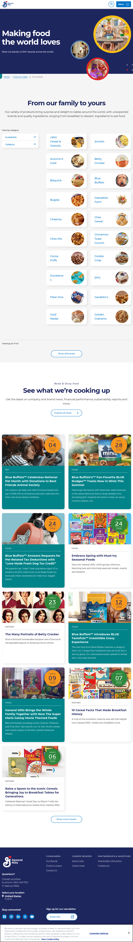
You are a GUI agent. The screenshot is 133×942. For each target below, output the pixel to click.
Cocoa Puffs (66, 259)
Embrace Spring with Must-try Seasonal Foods (99, 551)
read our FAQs (12, 887)
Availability (11, 138)
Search (111, 5)
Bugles (66, 201)
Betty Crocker (111, 162)
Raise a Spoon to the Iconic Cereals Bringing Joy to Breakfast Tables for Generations (33, 779)
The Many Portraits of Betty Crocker (33, 629)
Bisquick (66, 181)
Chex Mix (66, 240)
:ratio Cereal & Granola (66, 143)
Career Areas (78, 867)
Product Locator (54, 867)
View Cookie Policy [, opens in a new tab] (50, 939)
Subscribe (55, 918)
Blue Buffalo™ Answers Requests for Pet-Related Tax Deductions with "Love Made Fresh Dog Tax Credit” (33, 551)
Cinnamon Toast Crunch (111, 240)
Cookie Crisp (111, 259)
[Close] (129, 933)
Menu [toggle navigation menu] (123, 5)
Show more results (66, 820)
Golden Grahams (111, 318)
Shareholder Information (110, 862)
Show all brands (66, 355)
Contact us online (11, 880)
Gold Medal (66, 318)
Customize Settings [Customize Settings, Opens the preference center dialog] (98, 933)
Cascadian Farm (111, 201)
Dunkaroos (66, 279)
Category (10, 145)
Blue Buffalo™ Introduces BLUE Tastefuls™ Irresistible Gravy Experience (99, 629)
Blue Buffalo (111, 181)
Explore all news (62, 414)
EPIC (111, 279)
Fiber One (66, 298)
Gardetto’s (111, 298)
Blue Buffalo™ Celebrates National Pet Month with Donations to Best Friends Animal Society (33, 473)
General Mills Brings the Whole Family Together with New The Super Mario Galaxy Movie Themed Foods (33, 706)
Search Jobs (78, 862)
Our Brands (51, 862)
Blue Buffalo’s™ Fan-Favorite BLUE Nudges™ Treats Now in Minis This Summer (99, 473)
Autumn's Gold (66, 162)
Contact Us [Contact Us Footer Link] (51, 871)
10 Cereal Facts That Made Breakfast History (99, 706)
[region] (66, 933)
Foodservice (103, 867)
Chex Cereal (111, 220)
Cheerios (66, 220)
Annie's (111, 143)
